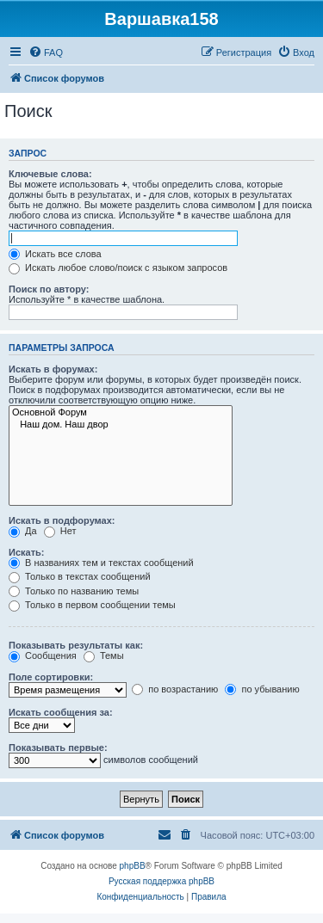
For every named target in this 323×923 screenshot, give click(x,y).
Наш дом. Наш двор (120, 425)
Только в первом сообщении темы (92, 605)
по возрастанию (175, 689)
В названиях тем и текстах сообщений (101, 562)
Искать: (26, 552)
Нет (60, 531)
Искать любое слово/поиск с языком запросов (118, 267)
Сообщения (43, 655)
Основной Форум (120, 413)
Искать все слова (55, 254)
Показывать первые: (58, 747)
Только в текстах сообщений (80, 576)
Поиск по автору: (49, 289)
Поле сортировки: (51, 677)
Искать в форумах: (53, 369)
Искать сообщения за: (61, 712)
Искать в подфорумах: (62, 520)
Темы (104, 655)
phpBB (133, 866)
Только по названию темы (74, 591)
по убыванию (262, 689)
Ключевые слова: (50, 174)
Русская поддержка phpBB (161, 881)
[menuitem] (45, 52)
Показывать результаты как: (76, 645)
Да (23, 531)
